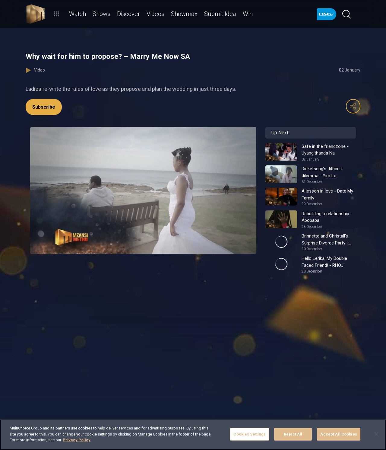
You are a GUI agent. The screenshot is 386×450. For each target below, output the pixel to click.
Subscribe (43, 107)
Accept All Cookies (338, 434)
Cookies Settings (249, 434)
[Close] (376, 434)
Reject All (293, 434)
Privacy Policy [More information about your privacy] (76, 440)
